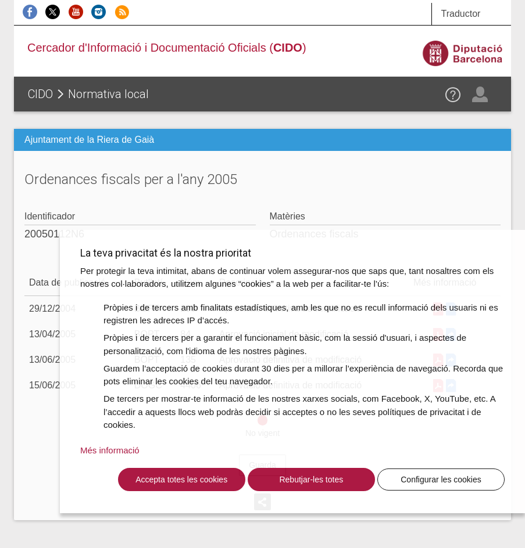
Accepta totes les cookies (181, 479)
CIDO (40, 94)
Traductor (460, 14)
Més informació (110, 450)
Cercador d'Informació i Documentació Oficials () (166, 47)
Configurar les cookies (441, 479)
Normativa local (108, 94)
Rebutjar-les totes (311, 479)
